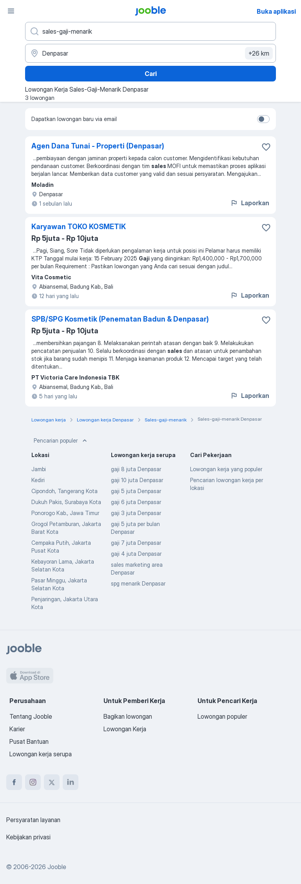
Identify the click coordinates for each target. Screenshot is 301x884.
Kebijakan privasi (28, 837)
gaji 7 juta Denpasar (136, 542)
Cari (151, 74)
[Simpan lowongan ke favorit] (266, 147)
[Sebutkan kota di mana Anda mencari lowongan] (150, 53)
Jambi (38, 469)
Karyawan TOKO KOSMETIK (78, 226)
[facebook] (14, 782)
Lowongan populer (222, 716)
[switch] (263, 119)
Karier (17, 729)
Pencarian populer (61, 441)
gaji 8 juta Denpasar (136, 469)
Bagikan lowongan (127, 716)
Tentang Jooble (30, 716)
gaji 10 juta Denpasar (137, 480)
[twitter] (52, 782)
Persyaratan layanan (33, 820)
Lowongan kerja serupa (40, 754)
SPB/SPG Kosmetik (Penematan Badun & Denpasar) (120, 319)
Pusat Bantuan (29, 741)
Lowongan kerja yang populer (226, 469)
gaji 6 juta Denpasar (136, 502)
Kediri (38, 480)
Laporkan (249, 203)
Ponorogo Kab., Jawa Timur (65, 513)
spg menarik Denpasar (138, 583)
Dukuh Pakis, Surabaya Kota (66, 502)
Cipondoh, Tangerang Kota (64, 491)
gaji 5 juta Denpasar (136, 491)
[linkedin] (70, 782)
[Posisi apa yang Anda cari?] (150, 31)
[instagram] (33, 782)
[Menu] (11, 11)
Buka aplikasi (276, 11)
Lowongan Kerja (124, 729)
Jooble (56, 867)
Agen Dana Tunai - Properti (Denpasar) (97, 146)
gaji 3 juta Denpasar (136, 513)
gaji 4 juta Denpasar (136, 553)
